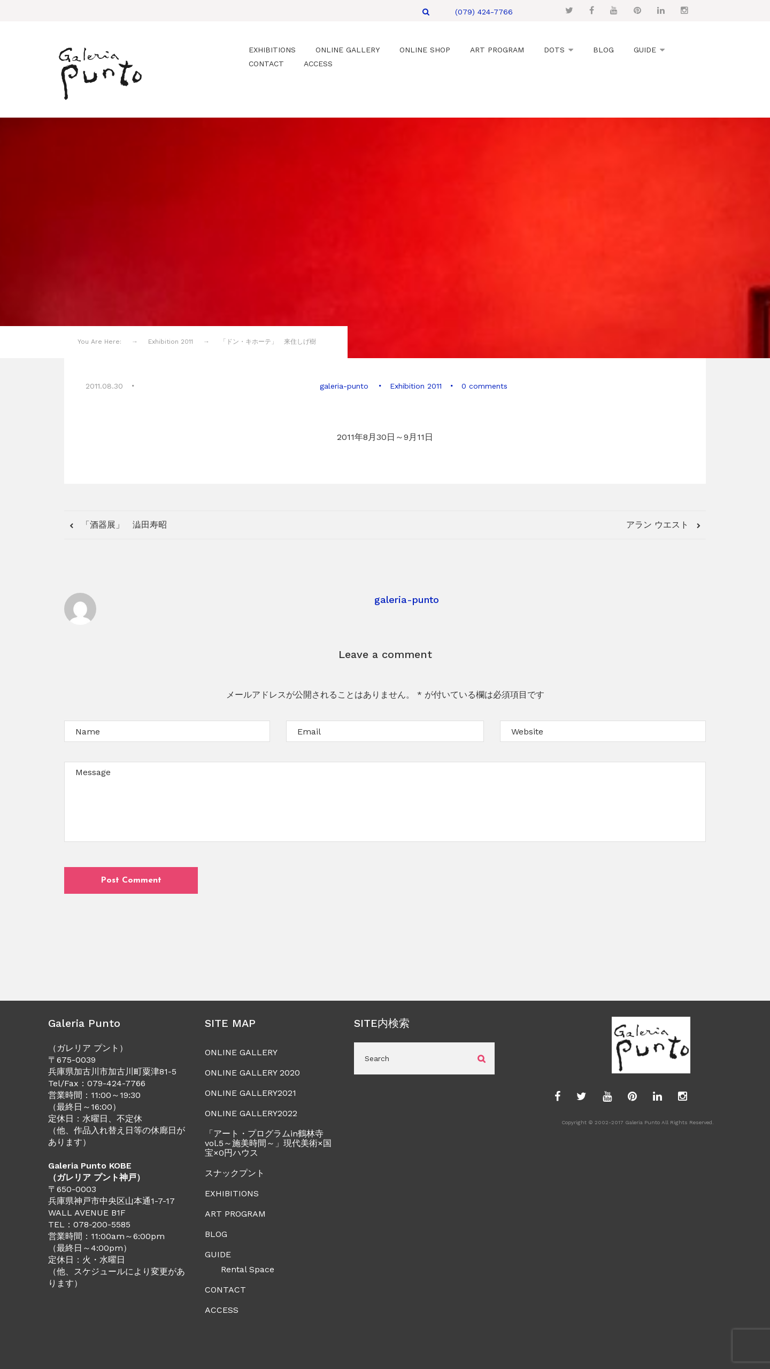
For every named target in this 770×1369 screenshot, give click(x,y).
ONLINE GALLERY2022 (251, 1112)
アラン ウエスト (658, 523)
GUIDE (218, 1253)
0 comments (484, 385)
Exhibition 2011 (415, 385)
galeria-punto (345, 385)
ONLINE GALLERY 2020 (252, 1071)
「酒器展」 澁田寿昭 (123, 523)
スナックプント (235, 1172)
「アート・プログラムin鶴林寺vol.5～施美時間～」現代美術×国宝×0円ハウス (268, 1142)
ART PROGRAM (235, 1213)
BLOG (216, 1233)
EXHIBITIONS (232, 1192)
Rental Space (247, 1268)
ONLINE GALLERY (241, 1051)
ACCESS (221, 1309)
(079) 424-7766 (484, 11)
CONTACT (225, 1288)
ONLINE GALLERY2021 (250, 1092)
